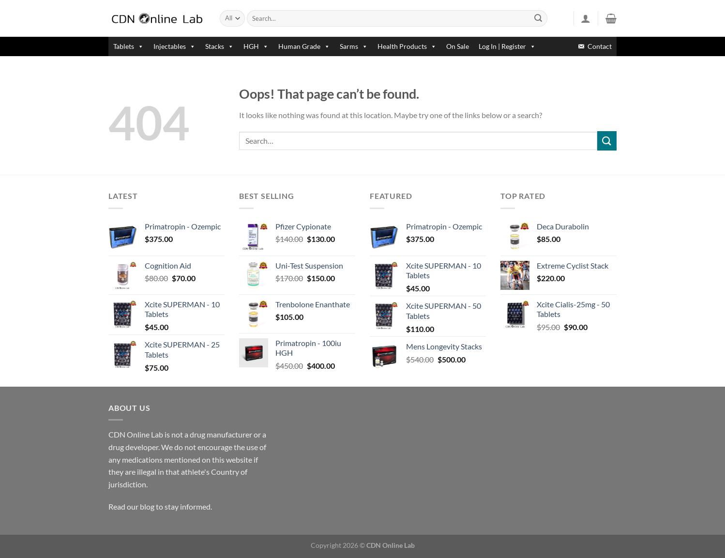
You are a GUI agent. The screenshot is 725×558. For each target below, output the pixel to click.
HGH (256, 46)
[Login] (585, 18)
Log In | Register (507, 46)
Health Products (407, 46)
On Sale (457, 46)
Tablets (128, 46)
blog (147, 506)
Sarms (354, 46)
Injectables (174, 46)
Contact (600, 46)
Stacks (219, 46)
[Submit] (538, 18)
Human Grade (304, 46)
